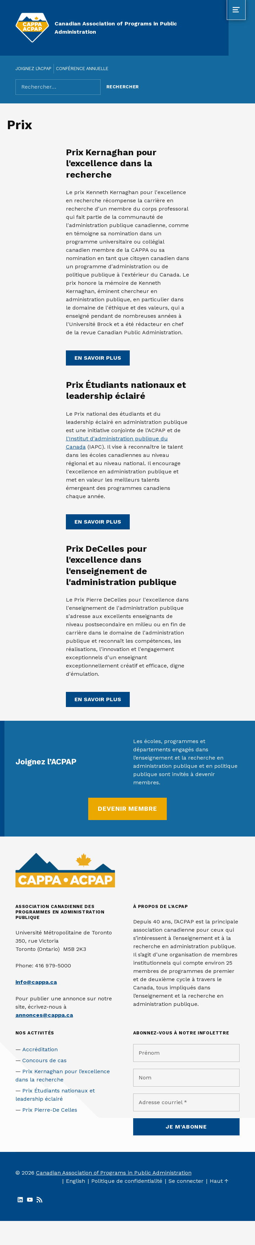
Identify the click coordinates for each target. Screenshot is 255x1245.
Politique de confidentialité (126, 1181)
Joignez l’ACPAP (33, 68)
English (75, 1181)
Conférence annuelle (82, 68)
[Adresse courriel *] (186, 1102)
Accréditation (40, 1049)
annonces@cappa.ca (44, 1015)
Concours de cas (44, 1060)
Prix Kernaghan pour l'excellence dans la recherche (111, 163)
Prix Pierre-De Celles (49, 1110)
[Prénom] (186, 1053)
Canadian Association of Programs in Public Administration (114, 1172)
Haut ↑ (219, 1181)
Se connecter (186, 1181)
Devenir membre (127, 808)
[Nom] (186, 1078)
